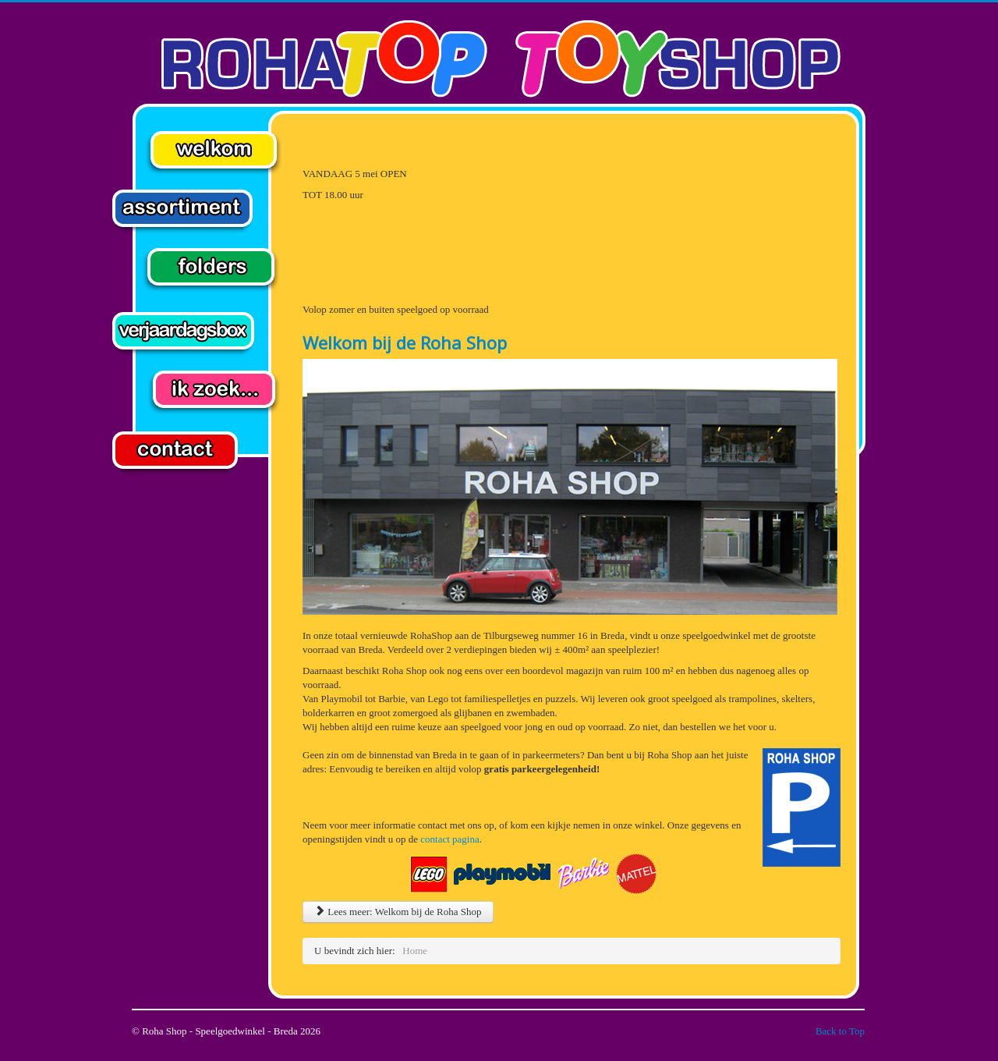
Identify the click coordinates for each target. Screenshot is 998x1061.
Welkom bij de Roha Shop (405, 342)
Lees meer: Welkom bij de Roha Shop (398, 911)
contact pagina (449, 839)
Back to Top (840, 1031)
